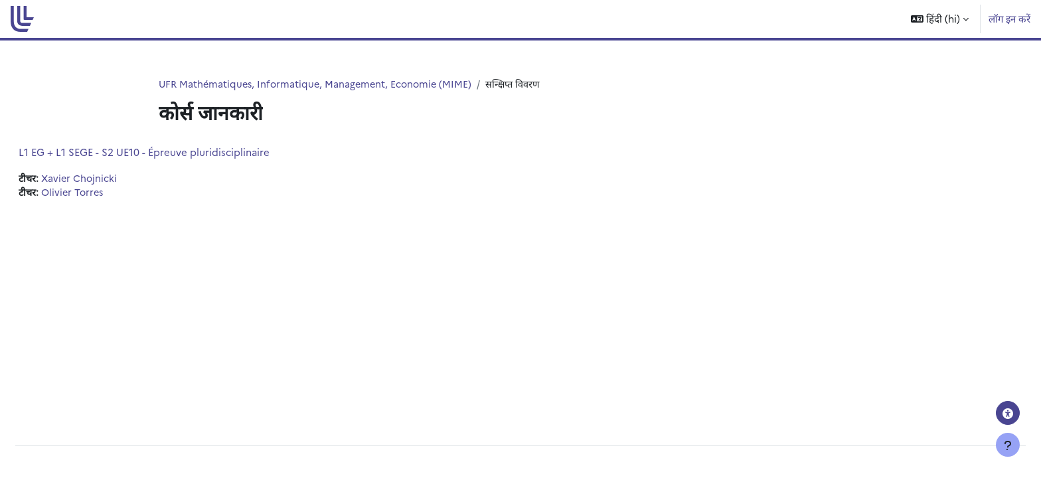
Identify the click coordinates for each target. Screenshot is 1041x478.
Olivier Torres (106, 193)
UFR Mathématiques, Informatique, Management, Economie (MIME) (319, 84)
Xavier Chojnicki (113, 179)
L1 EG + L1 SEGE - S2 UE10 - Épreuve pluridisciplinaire (175, 152)
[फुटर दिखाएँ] (1008, 445)
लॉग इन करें (1009, 18)
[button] (939, 19)
